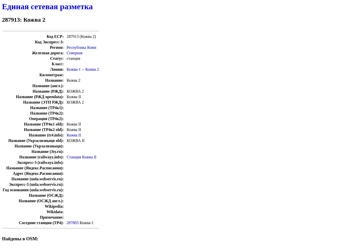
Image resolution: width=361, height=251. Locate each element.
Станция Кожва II (81, 157)
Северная (75, 53)
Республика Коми (81, 47)
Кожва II (74, 135)
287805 (73, 223)
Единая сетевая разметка (47, 6)
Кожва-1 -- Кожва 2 (83, 69)
